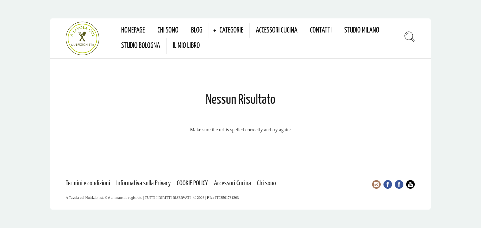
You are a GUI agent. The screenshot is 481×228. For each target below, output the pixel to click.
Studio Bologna (140, 45)
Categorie (231, 30)
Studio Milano (361, 30)
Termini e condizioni (88, 183)
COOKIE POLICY (192, 183)
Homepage (133, 30)
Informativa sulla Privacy (143, 183)
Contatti (321, 30)
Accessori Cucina (277, 30)
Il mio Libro (186, 45)
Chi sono (167, 30)
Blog (196, 30)
